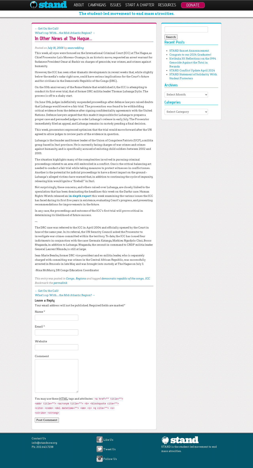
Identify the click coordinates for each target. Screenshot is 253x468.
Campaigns (97, 4)
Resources (167, 4)
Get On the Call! (47, 28)
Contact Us (39, 438)
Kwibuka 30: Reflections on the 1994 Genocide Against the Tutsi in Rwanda (192, 62)
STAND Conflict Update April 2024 (192, 70)
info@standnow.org (44, 442)
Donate (192, 5)
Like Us (108, 439)
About (79, 4)
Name (40, 311)
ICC (147, 278)
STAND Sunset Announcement (189, 50)
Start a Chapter (139, 4)
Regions (81, 278)
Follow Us (110, 459)
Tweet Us (109, 449)
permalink (60, 282)
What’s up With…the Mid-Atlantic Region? (65, 32)
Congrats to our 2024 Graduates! (190, 54)
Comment (42, 356)
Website (41, 341)
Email (40, 326)
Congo (70, 278)
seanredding (76, 47)
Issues (115, 4)
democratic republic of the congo (122, 278)
